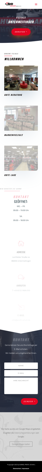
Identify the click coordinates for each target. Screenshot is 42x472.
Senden (28, 401)
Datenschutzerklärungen (24, 432)
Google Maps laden (21, 444)
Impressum (25, 468)
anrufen (20, 32)
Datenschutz (17, 468)
